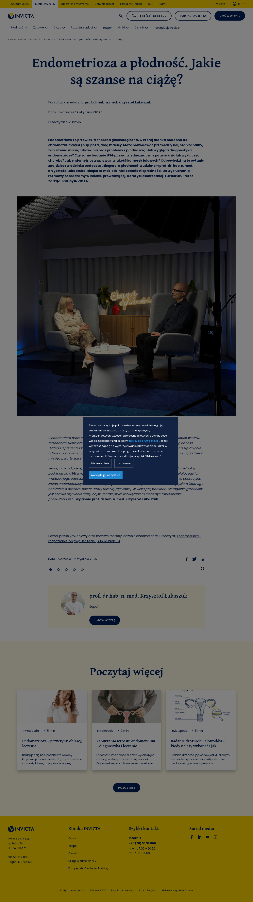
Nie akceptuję (100, 463)
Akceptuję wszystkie (106, 475)
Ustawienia (124, 463)
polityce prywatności (144, 441)
